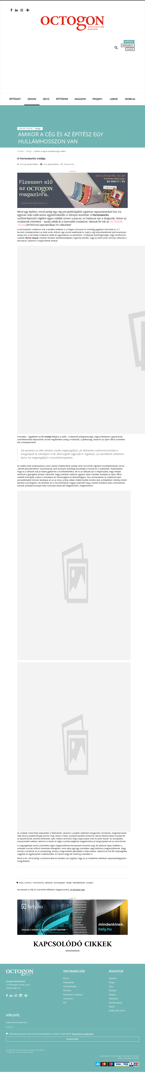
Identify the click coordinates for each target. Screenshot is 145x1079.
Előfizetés (129, 41)
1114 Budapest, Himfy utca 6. (18, 984)
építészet (49, 882)
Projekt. (97, 99)
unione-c (28, 882)
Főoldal (20, 151)
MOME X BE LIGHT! (117, 1010)
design (69, 882)
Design (32, 99)
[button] (116, 47)
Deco (46, 99)
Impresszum (68, 998)
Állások (130, 49)
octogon (89, 882)
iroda (21, 882)
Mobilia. (130, 99)
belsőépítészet (79, 882)
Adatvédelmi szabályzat (73, 994)
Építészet (15, 99)
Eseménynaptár (115, 1002)
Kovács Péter (32, 164)
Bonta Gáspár (59, 882)
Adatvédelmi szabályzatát (82, 1034)
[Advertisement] (72, 72)
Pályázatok (113, 998)
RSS (64, 1002)
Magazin (80, 99)
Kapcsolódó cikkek (72, 944)
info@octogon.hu (13, 988)
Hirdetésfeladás (69, 986)
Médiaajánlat (127, 45)
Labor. (114, 99)
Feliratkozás (72, 1039)
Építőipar (62, 99)
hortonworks (38, 882)
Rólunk (66, 978)
